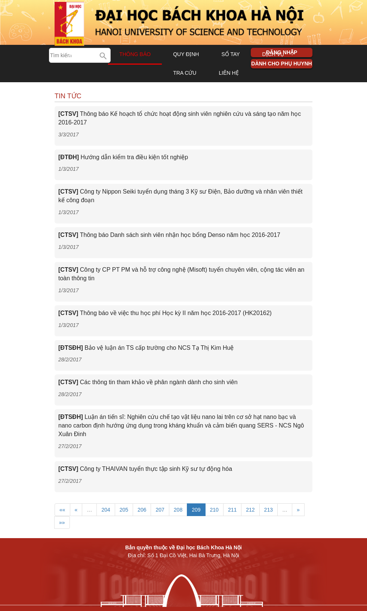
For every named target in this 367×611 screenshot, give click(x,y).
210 (214, 510)
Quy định (186, 54)
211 (232, 510)
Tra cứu (184, 73)
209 (196, 510)
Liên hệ (228, 73)
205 (124, 510)
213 (268, 510)
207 (159, 510)
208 (178, 510)
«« (62, 510)
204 (105, 510)
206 (142, 510)
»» (62, 522)
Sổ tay (230, 54)
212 (250, 510)
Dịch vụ (273, 54)
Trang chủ (81, 54)
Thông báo (135, 54)
